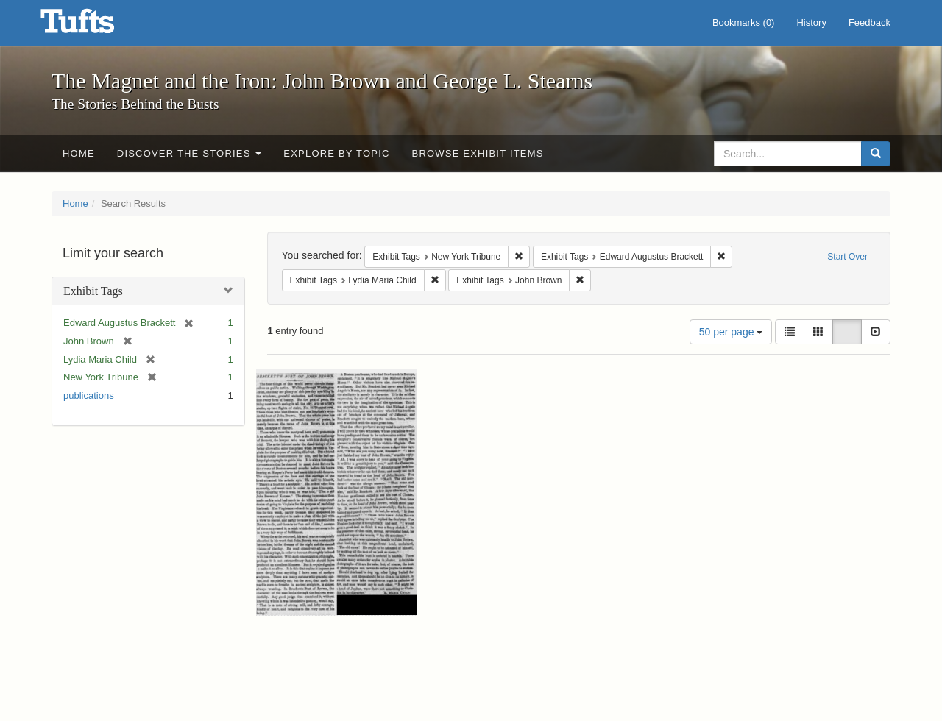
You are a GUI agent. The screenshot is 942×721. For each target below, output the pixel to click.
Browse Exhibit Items (478, 153)
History (811, 22)
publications (88, 395)
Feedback (869, 22)
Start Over (847, 257)
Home (79, 153)
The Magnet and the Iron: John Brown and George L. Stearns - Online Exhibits (95, 25)
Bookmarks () (743, 22)
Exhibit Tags (93, 291)
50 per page (731, 332)
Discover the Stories (189, 153)
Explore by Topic (336, 153)
